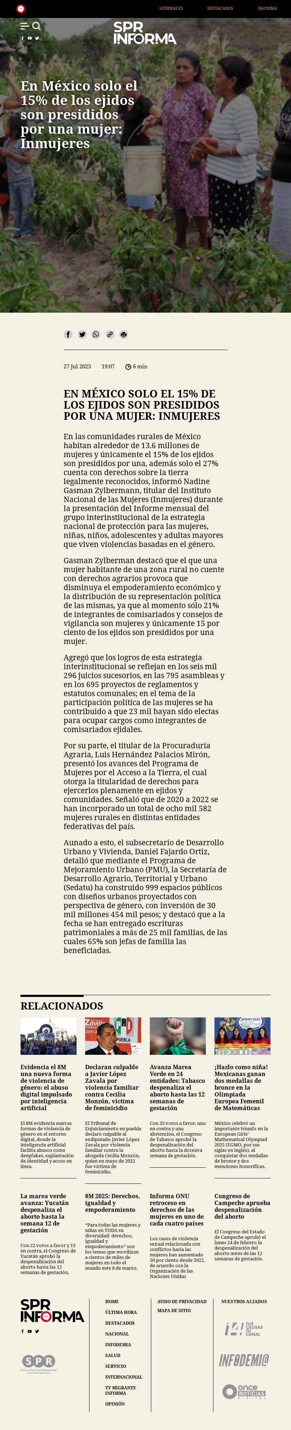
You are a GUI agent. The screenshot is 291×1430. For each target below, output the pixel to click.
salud (112, 1355)
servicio (115, 1366)
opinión (115, 1404)
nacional (117, 1334)
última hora (121, 1312)
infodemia (118, 1345)
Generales (185, 8)
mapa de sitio (174, 1311)
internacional (124, 1377)
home (112, 1301)
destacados (120, 1323)
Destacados (235, 8)
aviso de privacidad (182, 1302)
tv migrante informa (120, 1390)
